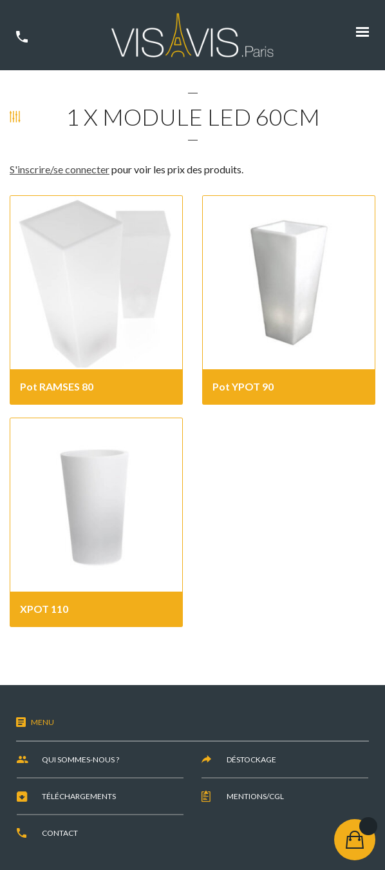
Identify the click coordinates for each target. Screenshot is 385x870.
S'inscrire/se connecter (59, 169)
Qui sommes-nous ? (80, 759)
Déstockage (251, 759)
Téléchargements (79, 796)
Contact (60, 833)
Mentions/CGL (255, 796)
